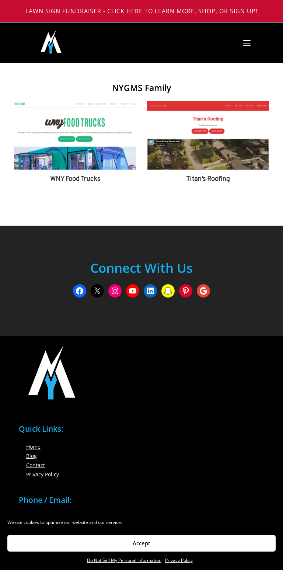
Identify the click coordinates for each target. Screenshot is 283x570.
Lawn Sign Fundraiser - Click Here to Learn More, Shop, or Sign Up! (141, 11)
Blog (31, 455)
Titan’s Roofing (208, 179)
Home (33, 446)
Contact (35, 465)
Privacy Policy (179, 560)
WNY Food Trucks (75, 179)
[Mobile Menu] (244, 43)
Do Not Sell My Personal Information (124, 560)
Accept (141, 543)
